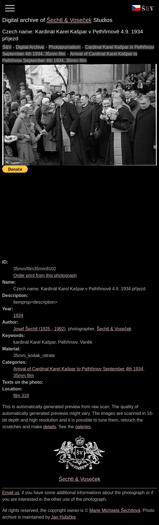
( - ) (39, 328)
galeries (83, 426)
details (49, 426)
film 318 (21, 395)
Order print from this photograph (45, 275)
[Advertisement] (80, 213)
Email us (10, 492)
